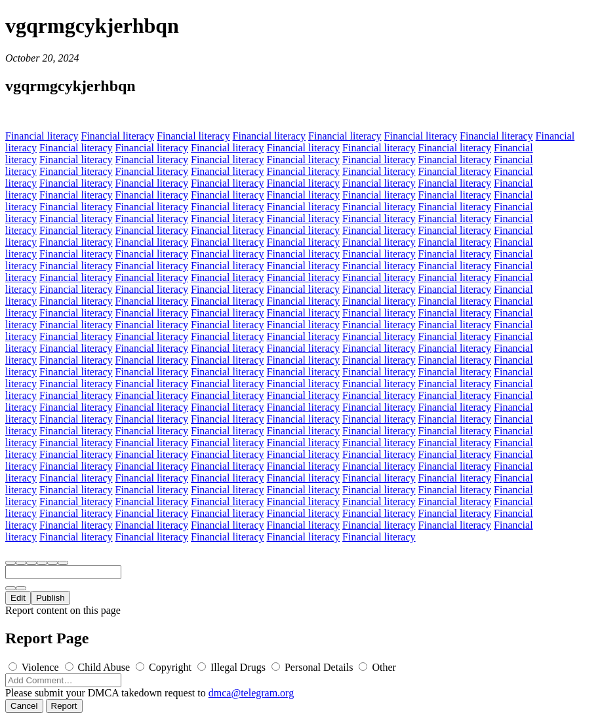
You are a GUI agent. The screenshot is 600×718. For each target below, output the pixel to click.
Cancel (24, 706)
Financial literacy (42, 136)
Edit (18, 598)
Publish (50, 598)
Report (64, 706)
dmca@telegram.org (251, 692)
